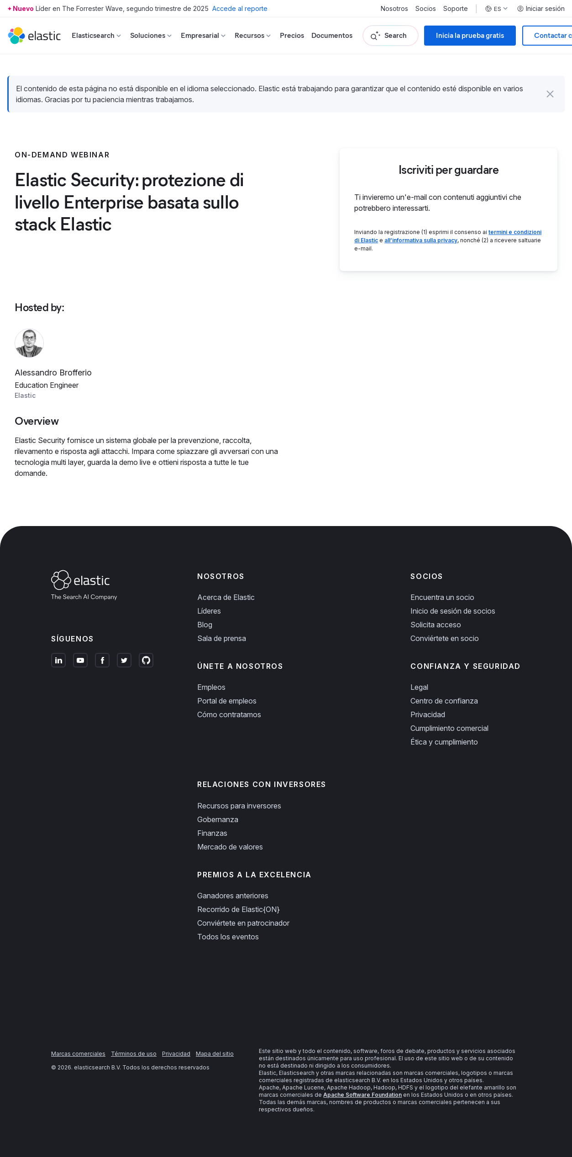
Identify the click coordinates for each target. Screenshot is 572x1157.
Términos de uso (134, 1053)
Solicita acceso (435, 624)
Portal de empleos (227, 700)
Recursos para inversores (239, 805)
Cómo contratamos (229, 714)
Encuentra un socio (442, 597)
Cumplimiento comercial (449, 728)
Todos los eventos (228, 936)
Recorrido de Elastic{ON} (238, 909)
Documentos (331, 35)
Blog (204, 624)
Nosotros (394, 8)
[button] (550, 94)
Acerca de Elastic (226, 597)
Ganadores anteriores (232, 895)
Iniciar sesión (541, 8)
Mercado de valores (230, 846)
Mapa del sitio (215, 1053)
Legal (419, 687)
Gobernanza (217, 819)
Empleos (211, 687)
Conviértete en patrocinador (243, 923)
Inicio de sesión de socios (452, 610)
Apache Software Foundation (362, 1094)
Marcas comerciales (78, 1053)
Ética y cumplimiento (444, 741)
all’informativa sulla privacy (420, 240)
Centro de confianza (444, 700)
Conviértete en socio (444, 638)
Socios (425, 8)
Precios (292, 35)
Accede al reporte (240, 8)
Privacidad (427, 714)
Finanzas (212, 833)
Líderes (209, 610)
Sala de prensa (221, 638)
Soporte (455, 8)
